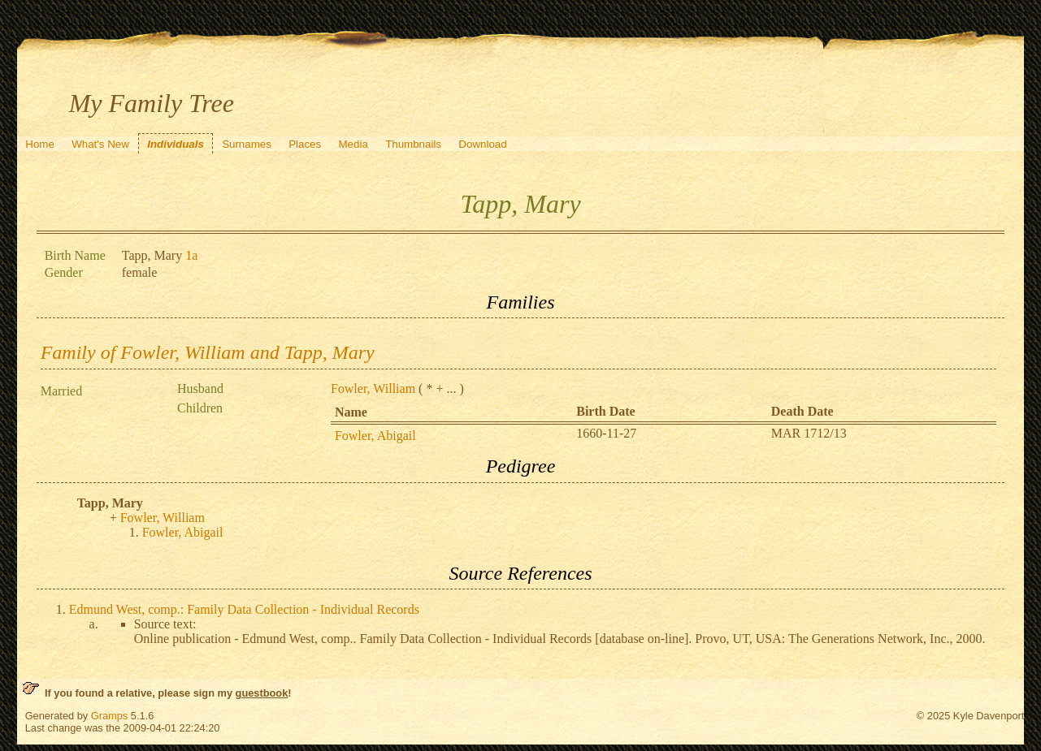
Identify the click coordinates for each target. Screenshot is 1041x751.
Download (482, 144)
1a (191, 255)
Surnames (246, 144)
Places (304, 144)
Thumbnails (413, 144)
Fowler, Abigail (375, 435)
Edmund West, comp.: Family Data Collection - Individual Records (244, 609)
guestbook (262, 693)
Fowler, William (373, 388)
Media (353, 144)
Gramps (109, 716)
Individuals (175, 144)
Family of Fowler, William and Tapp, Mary (208, 352)
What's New (100, 144)
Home (39, 144)
